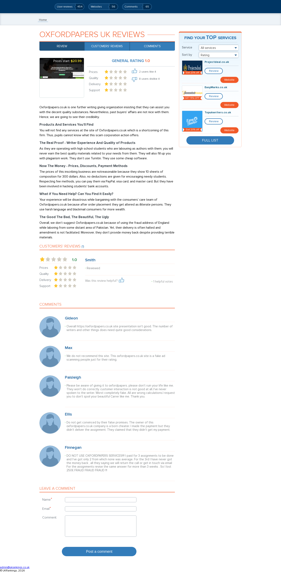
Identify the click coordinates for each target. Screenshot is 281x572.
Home (43, 20)
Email (46, 508)
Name (47, 499)
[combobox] (219, 47)
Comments (152, 46)
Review (62, 46)
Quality (93, 78)
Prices (93, 72)
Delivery (95, 84)
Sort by (187, 55)
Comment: (49, 517)
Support (94, 90)
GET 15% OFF (192, 91)
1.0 (74, 259)
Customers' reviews (107, 46)
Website (230, 71)
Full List (210, 126)
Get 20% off (192, 72)
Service (187, 47)
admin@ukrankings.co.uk (15, 567)
